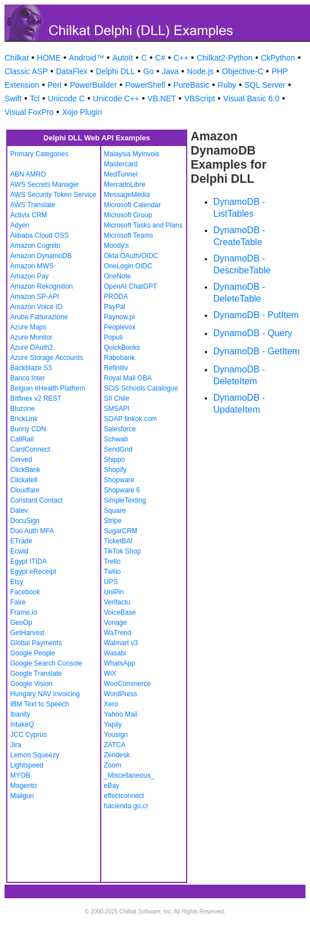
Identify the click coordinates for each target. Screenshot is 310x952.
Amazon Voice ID (36, 307)
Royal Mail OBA (128, 378)
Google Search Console (46, 663)
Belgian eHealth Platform (47, 388)
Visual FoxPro (29, 112)
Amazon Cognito (35, 246)
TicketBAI (118, 541)
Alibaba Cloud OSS (39, 235)
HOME (49, 57)
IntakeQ (22, 724)
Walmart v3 (121, 643)
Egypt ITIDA (28, 561)
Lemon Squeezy (34, 755)
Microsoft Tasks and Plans (143, 225)
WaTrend (117, 633)
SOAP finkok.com (130, 419)
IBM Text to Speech (39, 704)
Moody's (116, 246)
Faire (17, 602)
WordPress (120, 694)
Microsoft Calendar (132, 205)
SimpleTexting (125, 500)
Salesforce (120, 429)
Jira (15, 745)
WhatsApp (119, 663)
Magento (23, 786)
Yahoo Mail (120, 714)
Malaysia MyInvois (132, 154)
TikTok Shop (122, 551)
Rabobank (119, 358)
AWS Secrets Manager (44, 184)
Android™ (86, 57)
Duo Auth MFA (32, 531)
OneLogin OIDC (128, 266)
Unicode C (66, 98)
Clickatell (23, 480)
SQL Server (265, 84)
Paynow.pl (119, 317)
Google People (32, 653)
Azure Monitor (31, 337)
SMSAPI (117, 409)
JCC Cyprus (28, 735)
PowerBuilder (93, 84)
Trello (112, 561)
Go (148, 71)
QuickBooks (122, 347)
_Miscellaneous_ (129, 775)
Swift (13, 98)
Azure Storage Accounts (46, 358)
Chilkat (17, 57)
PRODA (116, 297)
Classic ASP (26, 71)
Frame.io (23, 612)
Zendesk (117, 755)
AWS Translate (32, 205)
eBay (111, 786)
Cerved (21, 460)
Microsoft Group (128, 215)
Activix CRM (28, 215)
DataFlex (72, 71)
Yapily (113, 724)
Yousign (116, 735)
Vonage (115, 623)
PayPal (115, 307)
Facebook (25, 592)
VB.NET (162, 98)
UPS (111, 582)
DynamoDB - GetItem (256, 351)
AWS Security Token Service (53, 195)
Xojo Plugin (82, 112)
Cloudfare (25, 490)
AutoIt (123, 57)
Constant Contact (36, 500)
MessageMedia (127, 195)
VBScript (199, 98)
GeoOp (21, 623)
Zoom (113, 765)
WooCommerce (127, 684)
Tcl (35, 98)
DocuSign (25, 521)
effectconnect (124, 796)
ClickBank (25, 470)
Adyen (19, 225)
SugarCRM (120, 531)
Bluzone (22, 409)
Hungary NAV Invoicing (45, 694)
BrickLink (24, 419)
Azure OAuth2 (31, 347)
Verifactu (117, 602)
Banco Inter (27, 378)
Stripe (113, 521)
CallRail (21, 439)
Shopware (119, 480)
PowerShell (145, 84)
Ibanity (20, 714)
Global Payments (36, 643)
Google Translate (36, 673)
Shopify (115, 470)
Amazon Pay (29, 276)
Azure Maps (28, 327)
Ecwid (19, 551)
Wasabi (115, 653)
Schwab (116, 439)
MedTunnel (121, 174)
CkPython (278, 57)
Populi (113, 337)
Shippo (114, 460)
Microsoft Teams (128, 235)
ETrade (21, 541)
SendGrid (118, 449)
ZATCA (115, 745)
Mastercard (121, 164)
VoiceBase (120, 612)
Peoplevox (120, 327)
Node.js (200, 71)
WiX (110, 673)
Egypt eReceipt (33, 572)
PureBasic (191, 84)
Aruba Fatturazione (39, 317)
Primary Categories (39, 154)
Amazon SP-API (34, 297)
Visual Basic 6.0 (251, 98)
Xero (111, 704)
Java (170, 71)
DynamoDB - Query (252, 333)
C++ (181, 57)
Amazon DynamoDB (41, 256)
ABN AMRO (28, 174)
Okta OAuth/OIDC (131, 256)
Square (115, 510)
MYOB (20, 775)
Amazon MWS (32, 266)
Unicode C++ (116, 98)
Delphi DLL (115, 71)
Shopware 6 (122, 490)
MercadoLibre (124, 184)
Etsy (16, 582)
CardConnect (30, 449)
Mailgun (22, 796)
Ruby (227, 84)
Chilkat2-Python (225, 57)
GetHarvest (27, 633)
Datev (19, 510)
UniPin (114, 592)
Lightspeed (27, 765)
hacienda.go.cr (126, 806)
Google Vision (31, 684)
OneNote (117, 276)
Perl (55, 84)
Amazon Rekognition (41, 286)
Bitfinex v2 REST (36, 398)
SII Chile (117, 398)
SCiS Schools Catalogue (141, 388)
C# (160, 57)
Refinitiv (116, 368)
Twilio (112, 572)
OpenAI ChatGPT (130, 286)
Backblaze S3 (30, 368)
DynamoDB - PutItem (256, 315)
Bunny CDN (28, 429)
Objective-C (242, 71)
